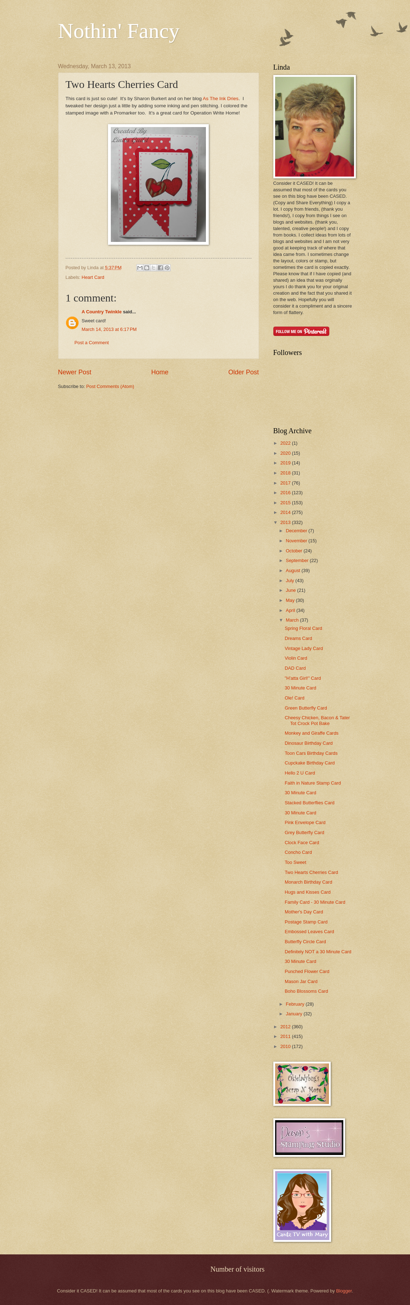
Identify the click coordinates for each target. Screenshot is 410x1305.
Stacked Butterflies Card (310, 802)
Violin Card (296, 658)
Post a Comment (92, 342)
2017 (286, 483)
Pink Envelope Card (305, 822)
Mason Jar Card (301, 981)
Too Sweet (295, 862)
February (296, 1004)
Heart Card (93, 277)
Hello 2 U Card (300, 773)
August (294, 570)
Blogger (344, 1291)
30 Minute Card (300, 688)
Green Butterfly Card (306, 708)
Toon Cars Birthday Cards (311, 753)
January (294, 1013)
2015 (286, 502)
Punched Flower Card (307, 971)
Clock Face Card (302, 842)
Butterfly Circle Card (305, 941)
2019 (286, 463)
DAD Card (295, 668)
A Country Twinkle (102, 311)
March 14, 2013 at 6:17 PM (109, 329)
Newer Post (74, 372)
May (291, 600)
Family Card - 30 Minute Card (315, 902)
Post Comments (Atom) (110, 386)
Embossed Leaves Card (309, 931)
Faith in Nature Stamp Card (313, 783)
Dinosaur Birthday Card (309, 743)
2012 (286, 1026)
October (294, 550)
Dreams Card (298, 638)
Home (159, 372)
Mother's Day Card (304, 912)
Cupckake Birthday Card (310, 763)
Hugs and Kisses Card (308, 892)
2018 (286, 473)
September (298, 560)
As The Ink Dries (220, 98)
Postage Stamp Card (306, 922)
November (297, 540)
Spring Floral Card (303, 628)
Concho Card (298, 852)
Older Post (243, 372)
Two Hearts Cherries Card (311, 872)
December (297, 530)
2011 (286, 1036)
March (293, 620)
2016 (286, 492)
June (291, 590)
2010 (286, 1046)
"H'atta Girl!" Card (303, 678)
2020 (286, 453)
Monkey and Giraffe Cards (312, 733)
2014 (286, 512)
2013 (286, 522)
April (291, 610)
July (290, 580)
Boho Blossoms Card (306, 991)
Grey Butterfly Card (304, 832)
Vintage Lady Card (304, 648)
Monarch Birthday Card (308, 882)
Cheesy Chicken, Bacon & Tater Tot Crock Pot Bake (317, 720)
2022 (286, 443)
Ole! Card (295, 698)
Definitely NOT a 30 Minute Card (318, 951)
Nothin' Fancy (119, 31)
